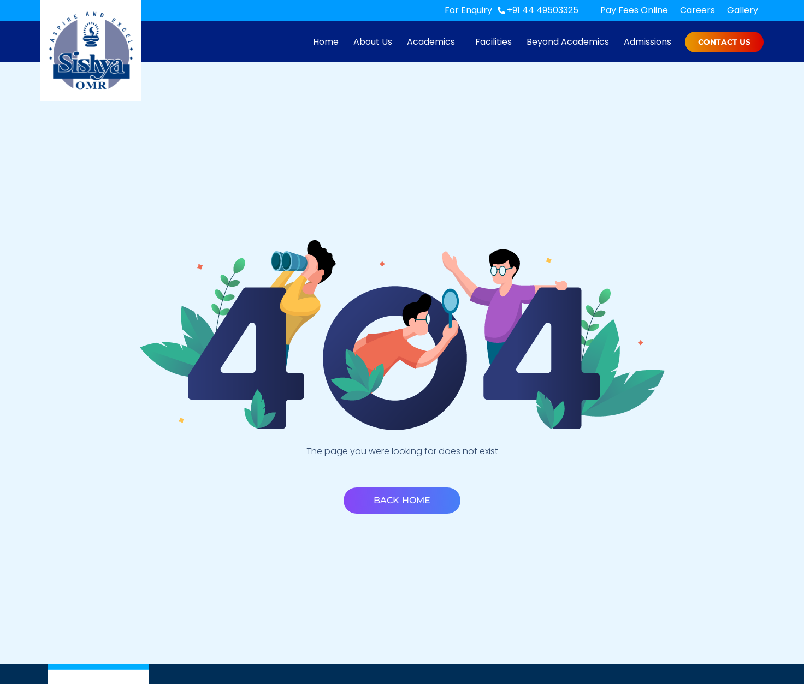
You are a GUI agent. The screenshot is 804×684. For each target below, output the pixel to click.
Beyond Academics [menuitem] (568, 41)
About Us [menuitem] (372, 41)
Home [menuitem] (326, 41)
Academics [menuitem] (431, 41)
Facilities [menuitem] (493, 41)
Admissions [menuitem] (647, 41)
